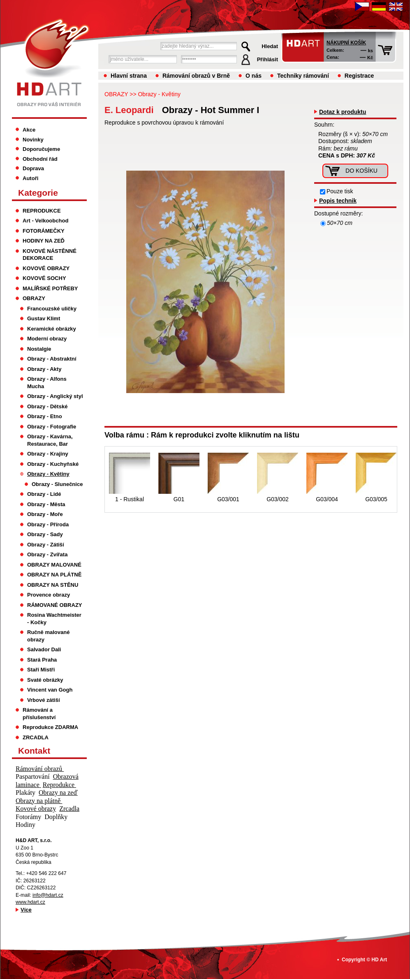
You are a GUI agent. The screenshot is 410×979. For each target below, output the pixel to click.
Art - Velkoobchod (45, 221)
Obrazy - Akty (44, 369)
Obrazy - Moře (45, 514)
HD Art (379, 960)
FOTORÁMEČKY (44, 231)
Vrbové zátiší (43, 700)
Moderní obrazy (47, 339)
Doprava (33, 168)
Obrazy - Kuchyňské (53, 464)
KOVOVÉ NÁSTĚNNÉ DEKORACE (49, 255)
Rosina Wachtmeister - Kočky (54, 618)
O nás (254, 75)
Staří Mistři (41, 670)
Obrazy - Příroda (48, 524)
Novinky (33, 140)
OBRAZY (116, 94)
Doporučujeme (41, 149)
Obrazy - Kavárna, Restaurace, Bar (50, 440)
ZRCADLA (36, 737)
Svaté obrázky (45, 680)
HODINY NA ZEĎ (44, 241)
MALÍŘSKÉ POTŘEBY (50, 288)
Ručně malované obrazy (48, 636)
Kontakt (34, 750)
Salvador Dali (44, 649)
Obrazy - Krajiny (47, 454)
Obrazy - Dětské (47, 406)
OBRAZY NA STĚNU (52, 585)
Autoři (30, 178)
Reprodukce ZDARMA (50, 727)
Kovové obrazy (36, 808)
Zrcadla (69, 808)
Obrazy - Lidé (44, 494)
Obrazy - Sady (45, 534)
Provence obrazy (48, 595)
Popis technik (338, 200)
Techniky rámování (303, 75)
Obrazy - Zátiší (45, 545)
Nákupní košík (346, 43)
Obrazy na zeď (58, 792)
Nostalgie (39, 349)
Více (26, 910)
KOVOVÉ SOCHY (44, 278)
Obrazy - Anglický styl (55, 396)
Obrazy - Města (46, 504)
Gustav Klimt (43, 318)
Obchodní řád (40, 159)
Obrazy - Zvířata (47, 554)
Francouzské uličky (51, 309)
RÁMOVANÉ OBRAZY (54, 605)
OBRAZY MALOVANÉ (54, 565)
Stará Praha (42, 660)
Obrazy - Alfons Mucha (47, 382)
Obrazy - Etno (44, 416)
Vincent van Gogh (49, 690)
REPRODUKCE (42, 211)
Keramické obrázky (51, 329)
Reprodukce (59, 784)
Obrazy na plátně (39, 800)
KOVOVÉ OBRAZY (46, 268)
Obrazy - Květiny (159, 94)
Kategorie (38, 192)
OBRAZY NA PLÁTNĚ (54, 575)
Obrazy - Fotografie (51, 427)
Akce (29, 130)
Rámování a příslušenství (39, 713)
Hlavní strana (129, 75)
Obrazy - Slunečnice (57, 484)
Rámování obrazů (40, 768)
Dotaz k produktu (342, 112)
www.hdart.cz (30, 902)
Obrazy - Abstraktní (51, 359)
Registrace (359, 75)
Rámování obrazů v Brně (196, 75)
